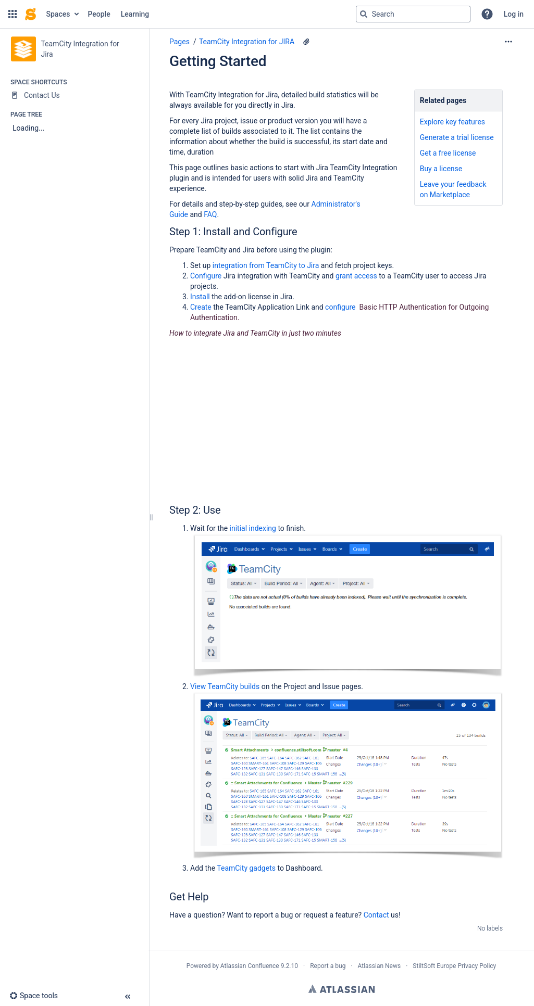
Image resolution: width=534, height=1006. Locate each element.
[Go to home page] (30, 14)
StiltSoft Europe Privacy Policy (454, 966)
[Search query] (413, 14)
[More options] (508, 41)
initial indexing (253, 528)
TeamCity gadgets (246, 868)
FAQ (210, 214)
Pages (179, 41)
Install (200, 296)
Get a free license (448, 153)
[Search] (363, 14)
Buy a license (441, 168)
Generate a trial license (457, 137)
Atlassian (341, 989)
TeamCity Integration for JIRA (246, 41)
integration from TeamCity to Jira (266, 265)
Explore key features (452, 122)
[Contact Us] (74, 95)
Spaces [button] (58, 14)
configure (340, 307)
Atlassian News (379, 966)
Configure (205, 276)
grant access (356, 276)
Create (201, 307)
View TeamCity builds (224, 686)
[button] (12, 14)
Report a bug (327, 966)
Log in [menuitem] (514, 14)
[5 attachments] (306, 41)
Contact (376, 915)
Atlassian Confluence (249, 966)
